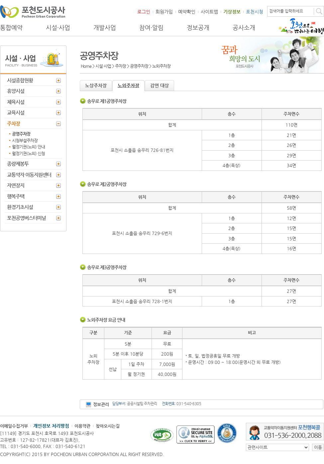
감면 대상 (159, 85)
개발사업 (104, 27)
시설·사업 (58, 27)
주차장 (13, 123)
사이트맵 (209, 11)
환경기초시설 (20, 207)
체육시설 (15, 102)
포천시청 (254, 11)
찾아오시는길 (108, 425)
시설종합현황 (20, 80)
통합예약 (11, 27)
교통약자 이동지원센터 (29, 174)
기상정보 (232, 11)
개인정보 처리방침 (51, 425)
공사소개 (244, 27)
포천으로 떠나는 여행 (301, 26)
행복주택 (15, 196)
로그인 (143, 11)
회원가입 (164, 11)
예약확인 (186, 11)
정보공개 (198, 27)
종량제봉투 (18, 164)
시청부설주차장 (25, 140)
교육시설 (15, 112)
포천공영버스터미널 (26, 218)
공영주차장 (21, 133)
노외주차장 (128, 85)
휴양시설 (15, 91)
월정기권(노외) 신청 (28, 153)
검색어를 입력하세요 (286, 11)
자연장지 (15, 185)
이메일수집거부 (14, 425)
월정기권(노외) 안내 (28, 146)
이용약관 (82, 425)
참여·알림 (151, 27)
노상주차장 (96, 85)
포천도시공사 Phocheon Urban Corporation (32, 11)
